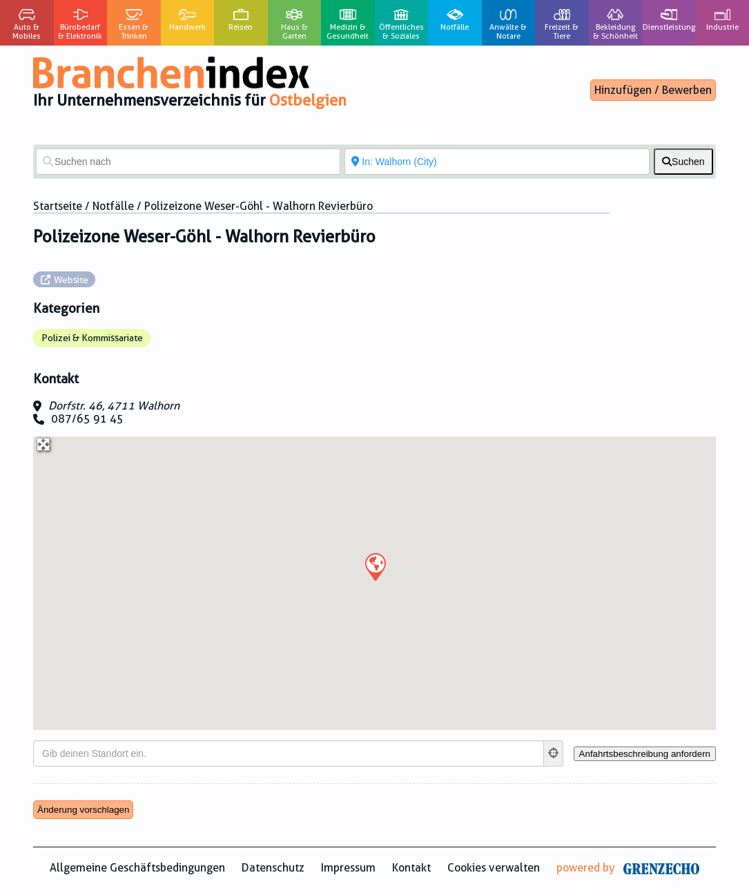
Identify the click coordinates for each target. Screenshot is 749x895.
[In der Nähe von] (496, 161)
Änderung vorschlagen (83, 810)
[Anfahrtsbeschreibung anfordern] (645, 754)
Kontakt (411, 867)
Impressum (348, 867)
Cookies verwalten (493, 867)
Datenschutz (273, 867)
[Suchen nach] (188, 161)
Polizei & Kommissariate (92, 337)
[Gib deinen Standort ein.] (288, 753)
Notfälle (113, 206)
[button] (375, 566)
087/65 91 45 (87, 418)
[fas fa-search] (683, 161)
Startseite (57, 206)
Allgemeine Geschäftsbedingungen (137, 867)
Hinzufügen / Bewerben (653, 90)
